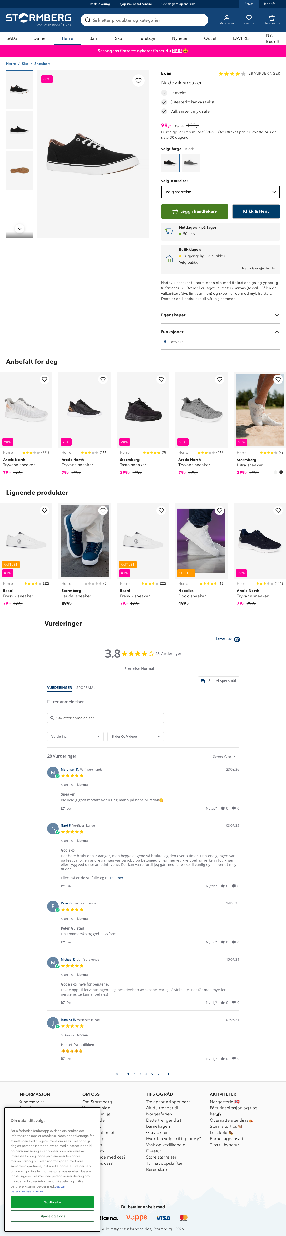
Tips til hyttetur (224, 1144)
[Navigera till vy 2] (19, 130)
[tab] (218, 680)
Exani (167, 73)
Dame (39, 38)
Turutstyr (147, 38)
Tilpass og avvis (52, 1216)
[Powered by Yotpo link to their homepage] (229, 640)
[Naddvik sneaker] (170, 163)
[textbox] (238, 758)
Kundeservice (31, 1101)
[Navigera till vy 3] (19, 170)
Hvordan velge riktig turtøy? (173, 1138)
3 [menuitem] (140, 1074)
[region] (52, 1169)
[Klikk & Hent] (256, 211)
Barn (94, 38)
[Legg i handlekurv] (194, 211)
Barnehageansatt (226, 1138)
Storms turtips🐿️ (226, 1126)
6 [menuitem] (158, 1074)
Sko (118, 38)
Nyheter (180, 38)
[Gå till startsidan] (39, 20)
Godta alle (52, 1202)
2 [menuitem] (134, 1074)
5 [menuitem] (152, 1074)
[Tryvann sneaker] (26, 426)
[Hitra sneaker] (260, 426)
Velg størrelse (221, 192)
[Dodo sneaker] (201, 557)
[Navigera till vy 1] (19, 89)
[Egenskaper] (220, 315)
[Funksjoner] (220, 332)
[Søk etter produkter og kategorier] (145, 20)
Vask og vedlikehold (166, 1144)
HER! (177, 50)
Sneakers (42, 64)
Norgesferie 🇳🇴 (225, 1101)
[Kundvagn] (272, 20)
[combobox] (75, 736)
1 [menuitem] (128, 1074)
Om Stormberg (97, 1101)
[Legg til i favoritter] (138, 80)
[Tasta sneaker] (143, 426)
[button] (68, 808)
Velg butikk (188, 262)
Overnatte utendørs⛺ (232, 1120)
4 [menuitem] (146, 1074)
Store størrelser (161, 1157)
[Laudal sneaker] (84, 557)
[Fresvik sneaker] (26, 557)
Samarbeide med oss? (104, 1157)
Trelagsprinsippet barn (168, 1101)
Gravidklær (157, 1132)
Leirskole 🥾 (222, 1132)
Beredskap (156, 1169)
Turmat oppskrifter (164, 1163)
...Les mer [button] (115, 877)
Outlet (210, 38)
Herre (67, 38)
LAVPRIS (241, 38)
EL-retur (153, 1151)
